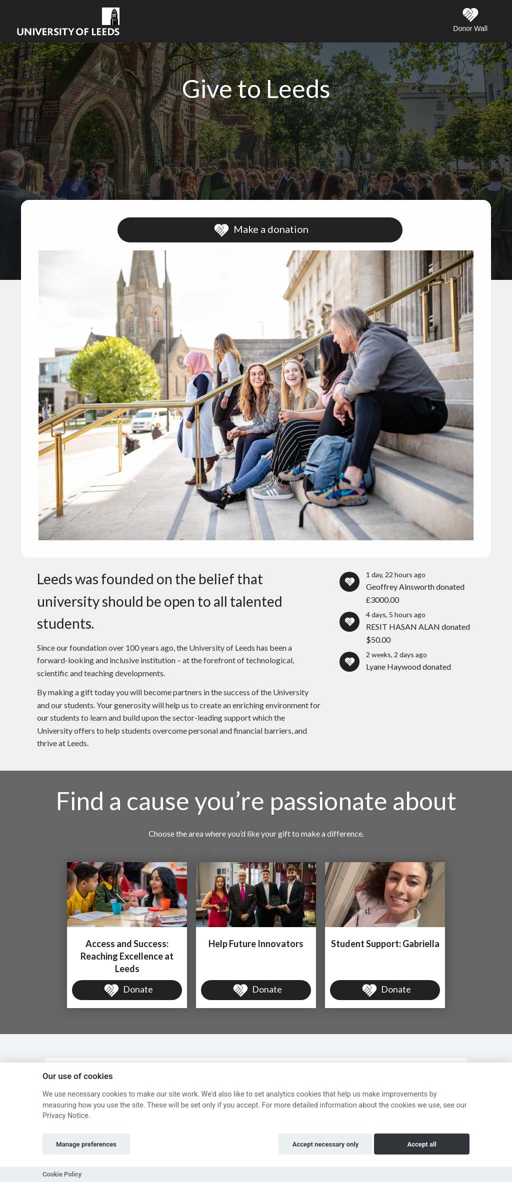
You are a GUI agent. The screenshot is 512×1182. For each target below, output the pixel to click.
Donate (127, 991)
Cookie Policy (62, 1174)
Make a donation (260, 230)
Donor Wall (470, 19)
